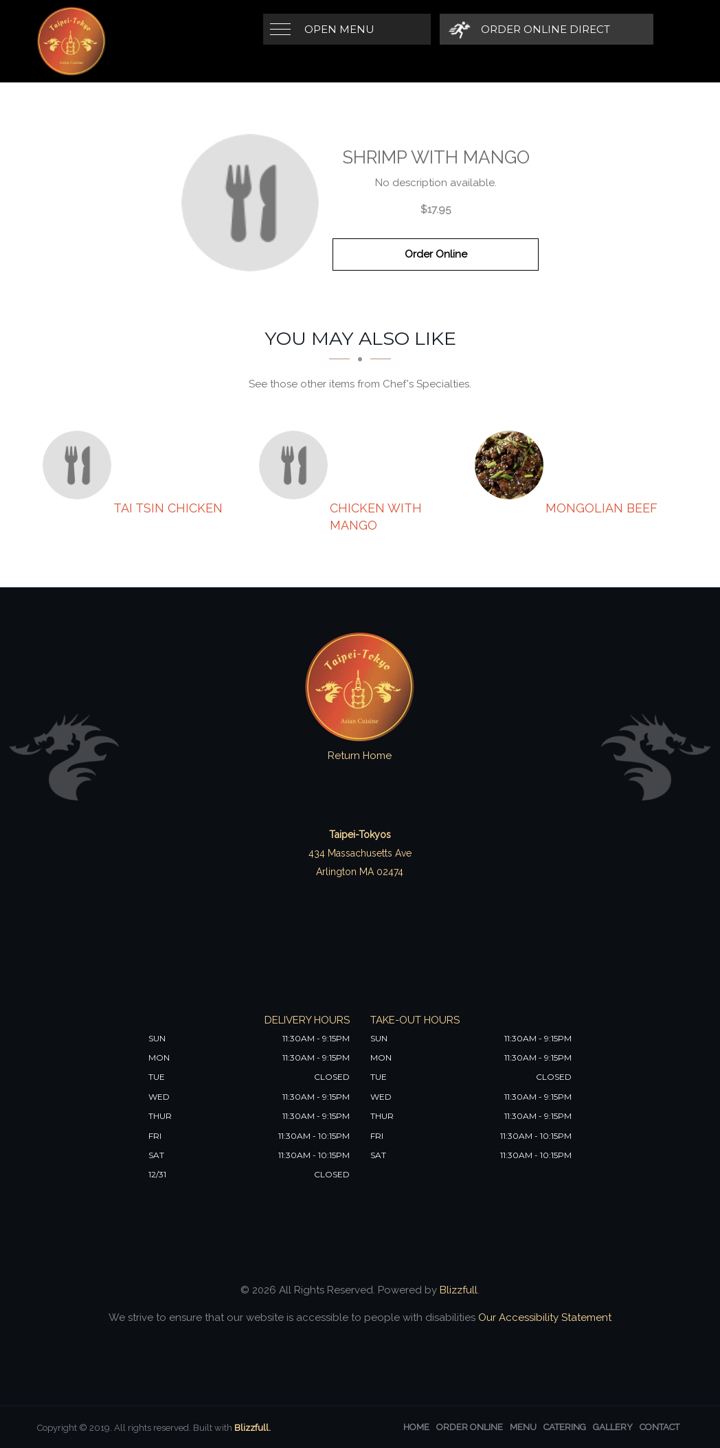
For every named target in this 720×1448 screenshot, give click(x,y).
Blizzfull (458, 1290)
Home (416, 1427)
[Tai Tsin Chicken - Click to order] (80, 465)
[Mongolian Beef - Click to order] (512, 465)
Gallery (613, 1427)
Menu (523, 1427)
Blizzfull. (252, 1428)
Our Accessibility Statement (543, 1317)
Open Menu (339, 29)
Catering (564, 1427)
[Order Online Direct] (528, 29)
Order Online (436, 254)
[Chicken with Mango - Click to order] (297, 465)
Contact (659, 1427)
